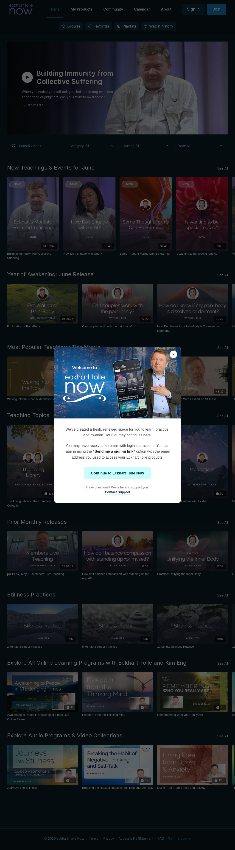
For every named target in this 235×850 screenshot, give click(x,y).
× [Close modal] (173, 354)
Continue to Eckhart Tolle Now (117, 473)
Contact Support (117, 492)
